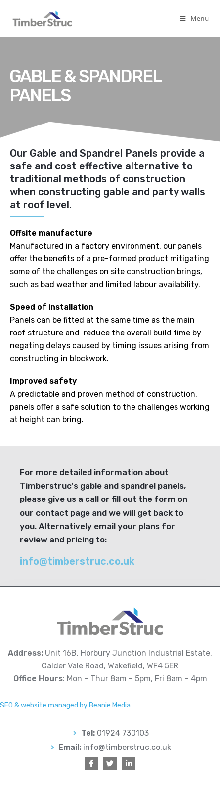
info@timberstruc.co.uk (77, 561)
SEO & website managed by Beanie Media (65, 705)
